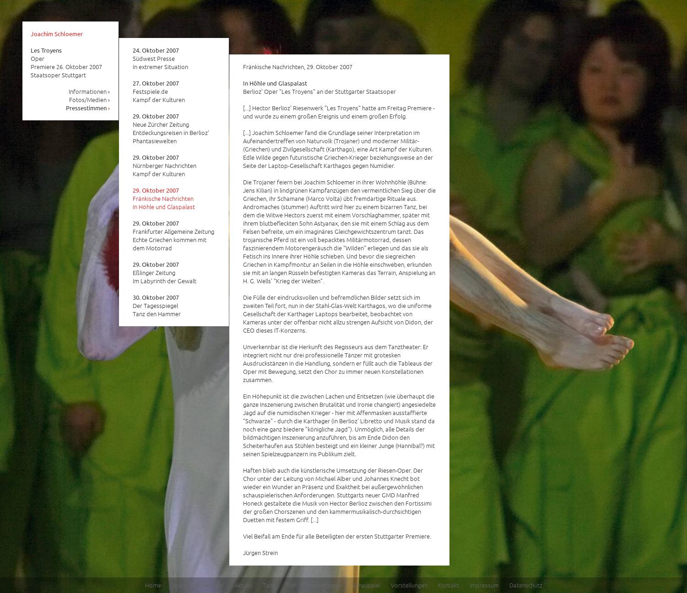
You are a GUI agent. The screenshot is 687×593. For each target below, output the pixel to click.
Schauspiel (366, 585)
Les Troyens (46, 50)
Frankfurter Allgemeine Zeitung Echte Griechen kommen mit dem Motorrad (173, 235)
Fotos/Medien (89, 99)
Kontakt (448, 585)
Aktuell (243, 585)
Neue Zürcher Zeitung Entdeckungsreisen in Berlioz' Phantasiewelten (171, 128)
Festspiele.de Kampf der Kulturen (159, 91)
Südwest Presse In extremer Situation (160, 58)
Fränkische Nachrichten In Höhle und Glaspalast (164, 198)
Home (153, 585)
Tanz (269, 585)
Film (291, 585)
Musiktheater (324, 585)
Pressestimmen (88, 108)
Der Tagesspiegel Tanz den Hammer (157, 305)
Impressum (484, 585)
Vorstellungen (409, 585)
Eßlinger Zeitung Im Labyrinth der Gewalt (164, 272)
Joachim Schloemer (57, 34)
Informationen (89, 91)
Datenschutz (525, 585)
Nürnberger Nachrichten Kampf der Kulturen (164, 165)
